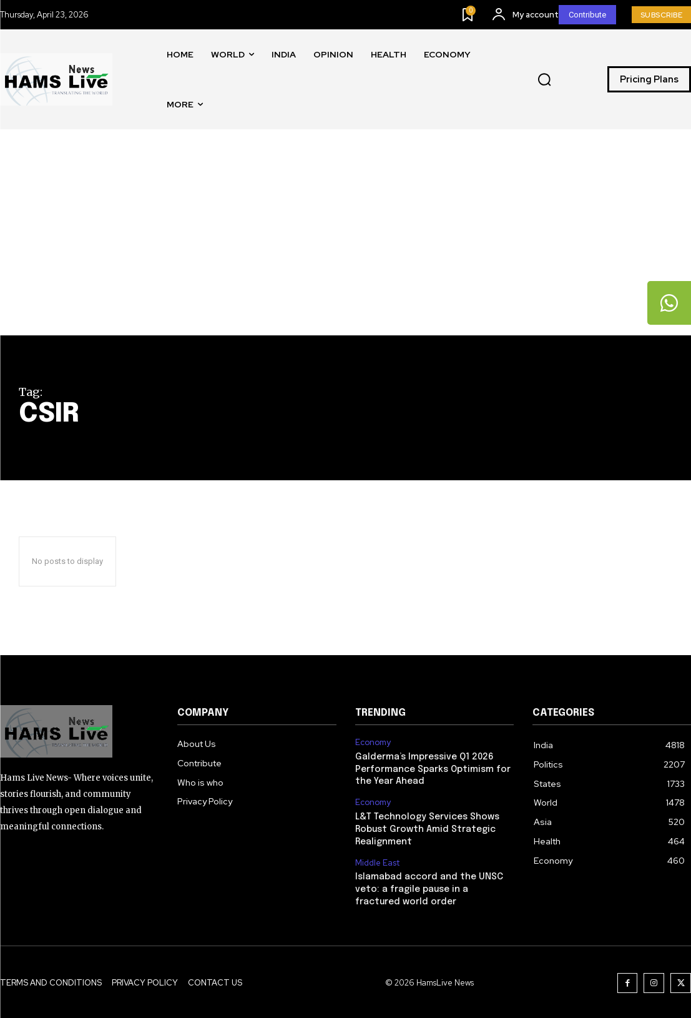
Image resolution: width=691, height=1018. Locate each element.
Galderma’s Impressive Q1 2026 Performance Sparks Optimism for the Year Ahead (431, 769)
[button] (544, 80)
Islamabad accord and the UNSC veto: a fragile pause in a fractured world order (427, 887)
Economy (373, 743)
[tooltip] (669, 303)
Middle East (377, 862)
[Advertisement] (345, 241)
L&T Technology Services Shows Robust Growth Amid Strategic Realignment (426, 828)
